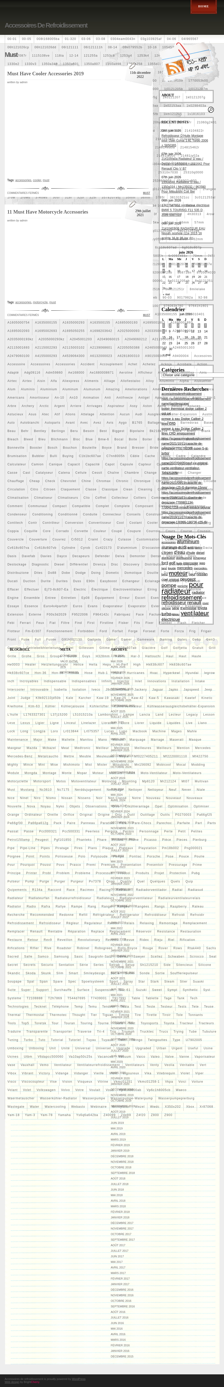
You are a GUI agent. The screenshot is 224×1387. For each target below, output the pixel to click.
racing (105, 890)
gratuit (197, 648)
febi (11, 623)
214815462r (190, 147)
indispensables (84, 681)
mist (88, 764)
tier (94, 1015)
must (11, 789)
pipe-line (28, 848)
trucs (163, 1031)
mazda (32, 748)
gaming (166, 639)
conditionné (68, 514)
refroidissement (21, 923)
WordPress (78, 1378)
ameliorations (136, 389)
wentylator (121, 1106)
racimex (87, 890)
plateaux (126, 848)
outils (165, 814)
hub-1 (103, 673)
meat (65, 748)
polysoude (99, 856)
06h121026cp (18, 47)
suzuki (141, 990)
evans (92, 606)
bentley (40, 431)
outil (131, 814)
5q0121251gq (189, 231)
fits (137, 623)
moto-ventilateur (154, 773)
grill (212, 648)
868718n (184, 272)
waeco (181, 1090)
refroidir (197, 915)
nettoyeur (156, 789)
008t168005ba (48, 39)
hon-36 (40, 673)
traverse (84, 1031)
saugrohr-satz (100, 956)
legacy (192, 714)
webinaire (98, 1106)
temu (92, 1006)
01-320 (70, 39)
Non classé (117, 798)
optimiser (201, 806)
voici (182, 1081)
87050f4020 (206, 272)
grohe (27, 656)
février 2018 (120, 1211)
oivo (115, 806)
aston (147, 406)
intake (200, 681)
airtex (27, 381)
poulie (199, 856)
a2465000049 (156, 347)
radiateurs (105, 898)
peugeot (42, 840)
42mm (176, 206)
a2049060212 (136, 339)
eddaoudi (192, 581)
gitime (104, 648)
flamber (165, 623)
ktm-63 (34, 706)
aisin (41, 381)
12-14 (74, 55)
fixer (149, 623)
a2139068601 (101, 347)
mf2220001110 (175, 756)
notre (136, 798)
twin (122, 1040)
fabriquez (122, 614)
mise (54, 764)
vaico (141, 1056)
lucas (109, 731)
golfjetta (180, 648)
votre (79, 1090)
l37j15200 (59, 714)
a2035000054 (183, 331)
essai (185, 598)
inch (11, 681)
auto (11, 422)
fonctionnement (60, 631)
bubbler (38, 456)
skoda (31, 973)
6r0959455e (178, 256)
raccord (54, 890)
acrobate (184, 364)
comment (15, 506)
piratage (62, 848)
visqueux (85, 1081)
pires (78, 848)
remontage (168, 923)
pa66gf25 (204, 814)
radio (31, 906)
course (186, 531)
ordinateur (33, 814)
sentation (66, 965)
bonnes (192, 439)
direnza (99, 564)
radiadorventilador (151, 890)
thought (78, 1015)
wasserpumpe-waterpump (132, 1098)
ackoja (166, 364)
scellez (157, 956)
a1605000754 (19, 322)
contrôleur (51, 523)
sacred (13, 956)
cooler (152, 523)
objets (74, 806)
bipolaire (137, 431)
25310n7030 (168, 172)
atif (57, 414)
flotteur (14, 631)
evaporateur (113, 606)
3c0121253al (205, 197)
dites (38, 573)
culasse (124, 539)
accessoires (40, 364)
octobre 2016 (121, 1300)
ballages (155, 422)
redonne (66, 915)
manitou (86, 739)
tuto (41, 1040)
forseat (149, 631)
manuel (118, 739)
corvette (81, 531)
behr (25, 431)
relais (129, 923)
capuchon (165, 464)
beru (74, 431)
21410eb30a (190, 139)
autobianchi (29, 422)
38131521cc (179, 197)
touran (69, 1023)
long (24, 731)
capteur (145, 464)
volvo (65, 1090)
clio (86, 497)
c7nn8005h (115, 456)
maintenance (18, 739)
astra (161, 406)
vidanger (81, 1073)
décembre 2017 (122, 1222)
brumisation (17, 456)
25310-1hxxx (185, 164)
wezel (140, 1106)
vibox (12, 1073)
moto (131, 773)
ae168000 (76, 372)
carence (185, 464)
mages (176, 731)
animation (91, 397)
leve (11, 723)
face (140, 614)
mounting (129, 781)
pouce (184, 856)
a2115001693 (19, 347)
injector (123, 681)
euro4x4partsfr (56, 606)
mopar (82, 773)
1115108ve (41, 55)
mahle (192, 731)
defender (102, 556)
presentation (131, 865)
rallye (61, 906)
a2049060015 (108, 339)
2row (11, 197)
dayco (62, 556)
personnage (149, 831)
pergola (111, 831)
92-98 (203, 297)
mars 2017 (118, 1273)
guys (86, 656)
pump (29, 881)
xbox (190, 1106)
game (111, 639)
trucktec (147, 1031)
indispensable (55, 681)
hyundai (191, 673)
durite (46, 581)
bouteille (89, 447)
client (162, 489)
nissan (66, 798)
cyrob (85, 548)
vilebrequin (166, 1073)
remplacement (195, 923)
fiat (52, 623)
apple (197, 397)
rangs (160, 906)
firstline (106, 623)
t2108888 (35, 998)
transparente (37, 1031)
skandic (14, 973)
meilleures (143, 748)
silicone (204, 965)
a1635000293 (73, 322)
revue (129, 940)
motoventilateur (83, 781)
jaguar (157, 689)
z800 (155, 1115)
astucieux (15, 414)
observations (96, 806)
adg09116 (32, 372)
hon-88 (58, 673)
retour (33, 940)
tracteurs (206, 1023)
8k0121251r (174, 289)
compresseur (195, 506)
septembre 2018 (123, 1172)
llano (202, 723)
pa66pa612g (38, 823)
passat (13, 831)
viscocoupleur (33, 1081)
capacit (74, 464)
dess (192, 556)
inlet (138, 681)
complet (102, 506)
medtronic (82, 748)
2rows (25, 197)
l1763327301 (34, 714)
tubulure (209, 1031)
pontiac (136, 856)
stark (154, 981)
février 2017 (120, 1278)
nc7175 (63, 789)
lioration (109, 723)
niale (201, 789)
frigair (206, 631)
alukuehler (203, 381)
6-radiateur (178, 239)
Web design (12, 1381)
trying (178, 1031)
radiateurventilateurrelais (179, 898)
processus (104, 873)
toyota (169, 1023)
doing (96, 573)
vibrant (27, 1073)
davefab (28, 556)
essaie (201, 598)
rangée (123, 906)
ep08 (85, 598)
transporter (62, 1031)
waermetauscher (21, 1098)
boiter (147, 439)
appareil (180, 397)
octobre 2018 (121, 1167)
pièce (166, 840)
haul (169, 656)
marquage (138, 739)
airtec (12, 381)
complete (122, 506)
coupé (117, 531)
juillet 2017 (120, 1250)
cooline (187, 523)
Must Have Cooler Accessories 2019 (45, 73)
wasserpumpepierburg (176, 1098)
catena (64, 472)
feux (40, 623)
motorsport (42, 781)
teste (150, 1006)
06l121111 (70, 47)
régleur (72, 923)
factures (156, 614)
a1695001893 (181, 322)
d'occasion (151, 548)
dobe (66, 573)
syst (206, 990)
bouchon (70, 447)
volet (27, 1090)
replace (97, 931)
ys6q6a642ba (87, 1115)
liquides (174, 723)
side (167, 965)
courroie (153, 531)
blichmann (59, 439)
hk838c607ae (180, 664)
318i (68, 197)
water (34, 1106)
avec (84, 422)
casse (13, 472)
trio (113, 1031)
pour (11, 865)
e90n (91, 581)
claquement (70, 489)
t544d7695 (76, 998)
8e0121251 (204, 281)
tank (181, 998)
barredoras (189, 422)
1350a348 (50, 64)
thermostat (35, 1015)
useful (193, 1048)
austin (207, 414)
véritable (187, 1065)
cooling (205, 523)
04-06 (171, 39)
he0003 (14, 664)
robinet (83, 948)
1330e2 (13, 64)
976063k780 (173, 306)
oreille (52, 814)
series (98, 965)
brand (122, 447)
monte (67, 773)
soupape (15, 981)
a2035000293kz (51, 339)
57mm (199, 222)
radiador (123, 890)
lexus (25, 723)
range (107, 906)
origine (104, 814)
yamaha (64, 1115)
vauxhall (28, 1065)
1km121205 (172, 114)
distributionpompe (183, 564)
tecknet (40, 1006)
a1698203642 (101, 331)
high (137, 664)
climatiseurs (68, 497)
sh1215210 (149, 965)
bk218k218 (158, 431)
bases (209, 422)
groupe (56, 656)
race (71, 890)
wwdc (154, 1106)
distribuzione (18, 573)
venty (154, 1065)
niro (37, 798)
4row (210, 214)
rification (187, 940)
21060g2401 (207, 122)
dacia (207, 548)
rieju (158, 940)
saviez (122, 956)
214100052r (169, 130)
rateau (198, 906)
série (84, 965)
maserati (176, 739)
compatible (81, 506)
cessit (97, 472)
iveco (95, 689)
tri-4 (101, 1031)
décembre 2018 (122, 1156)
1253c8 (109, 55)
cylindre (69, 548)
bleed (28, 439)
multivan (201, 781)
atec (45, 414)
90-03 (167, 297)
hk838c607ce (19, 673)
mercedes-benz (20, 756)
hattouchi (153, 656)
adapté (13, 372)
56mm (184, 222)
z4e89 (126, 1115)
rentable (55, 931)
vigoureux (131, 1073)
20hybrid (160, 122)
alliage (109, 381)
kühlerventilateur (128, 706)
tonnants (195, 1015)
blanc (191, 431)
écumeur (173, 581)
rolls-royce (127, 948)
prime (197, 865)
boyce (107, 447)
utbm (28, 1056)
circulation (16, 489)
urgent (177, 1048)
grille (12, 656)
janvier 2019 (120, 1150)
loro (54, 731)
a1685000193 (126, 322)
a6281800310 (128, 356)
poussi (45, 865)
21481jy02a (190, 155)
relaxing (147, 923)
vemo (44, 1065)
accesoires (203, 356)
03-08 (100, 39)
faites (201, 614)
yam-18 (14, 1115)
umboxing (16, 1048)
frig (192, 631)
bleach (13, 439)
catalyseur (44, 472)
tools (12, 1023)
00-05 (26, 39)
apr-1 (211, 397)
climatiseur (43, 497)
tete (195, 1006)
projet (159, 873)
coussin (204, 531)
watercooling (55, 1106)
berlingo (58, 431)
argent (59, 406)
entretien (68, 598)
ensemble (32, 598)
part (198, 823)
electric (80, 589)
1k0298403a (196, 105)
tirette (151, 1015)
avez (97, 422)
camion (37, 464)
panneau (88, 823)
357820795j (111, 197)
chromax (103, 481)
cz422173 (103, 548)
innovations (156, 681)
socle (115, 973)
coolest (169, 523)
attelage (87, 414)
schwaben (176, 956)
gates (182, 639)
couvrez (59, 539)
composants (169, 506)
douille (153, 573)
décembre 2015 (122, 1356)
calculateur (17, 464)
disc (114, 564)
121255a (91, 55)
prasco (75, 865)
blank (206, 431)
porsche (153, 856)
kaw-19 (103, 698)
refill (83, 915)
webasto (78, 1106)
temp (78, 1006)
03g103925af (151, 39)
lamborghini (108, 714)
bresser (138, 447)
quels (175, 881)
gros (41, 656)
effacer (13, 589)
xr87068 (206, 1106)
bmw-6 (103, 439)
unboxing (36, 1048)
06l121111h (93, 47)
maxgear (14, 748)
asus (32, 414)
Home (203, 6)
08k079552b (132, 47)
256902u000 (187, 181)
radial (177, 890)
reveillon (64, 940)
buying (68, 456)
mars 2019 (118, 1139)
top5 (25, 1023)
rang (92, 906)
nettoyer (135, 789)
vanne (184, 1056)
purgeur (77, 881)
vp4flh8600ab (130, 1090)
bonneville (16, 447)
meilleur (102, 748)
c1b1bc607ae (90, 456)
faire (186, 614)
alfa (54, 381)
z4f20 (141, 1115)
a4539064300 (73, 356)
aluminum (70, 389)
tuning (13, 1040)
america (207, 389)
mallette (68, 739)
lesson (209, 714)
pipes (45, 848)
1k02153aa (172, 105)
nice (11, 798)
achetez (149, 364)
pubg (195, 873)
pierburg (200, 840)
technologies (18, 1006)
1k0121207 (171, 97)
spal (30, 981)
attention (107, 414)
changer (195, 472)
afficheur (145, 372)
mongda (30, 773)
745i (211, 256)
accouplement (111, 364)
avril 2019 (118, 1133)
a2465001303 (183, 347)
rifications (16, 948)
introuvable (39, 689)
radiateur (15, 898)
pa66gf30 (15, 823)
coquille (31, 531)
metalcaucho (48, 756)
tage (168, 998)
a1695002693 (46, 331)
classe (91, 489)
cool (120, 523)
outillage (147, 814)
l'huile (13, 714)
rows (177, 948)
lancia (144, 714)
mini (41, 764)
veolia (169, 1065)
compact (60, 506)
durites (62, 581)
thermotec (58, 1015)
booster (36, 447)
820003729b (162, 272)
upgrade (123, 1048)
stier (184, 981)
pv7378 (95, 881)
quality (126, 881)
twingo (136, 1040)
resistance (166, 931)
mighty (13, 764)
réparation (77, 931)
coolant (135, 523)
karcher (85, 698)
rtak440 (194, 948)
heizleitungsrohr (54, 664)
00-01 (12, 39)
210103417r (182, 122)
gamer (126, 639)
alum (12, 389)
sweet (157, 990)
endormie (193, 589)
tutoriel (74, 1040)
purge (44, 881)
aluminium (48, 389)
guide (72, 656)
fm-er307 (33, 631)
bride (154, 447)
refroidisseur (50, 923)
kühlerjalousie (72, 706)
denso (156, 556)
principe (14, 873)
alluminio (167, 381)
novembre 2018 (122, 1161)
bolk (177, 439)
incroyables (29, 681)
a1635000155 (46, 322)
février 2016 (120, 1345)
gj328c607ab (126, 648)
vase (11, 1065)
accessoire (17, 364)
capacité (92, 464)
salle (28, 956)
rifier (34, 948)
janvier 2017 (120, 1284)
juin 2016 (117, 1323)
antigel (144, 397)
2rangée (209, 189)
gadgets (94, 639)
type (177, 1040)
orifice (69, 814)
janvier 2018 (120, 1217)
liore (125, 723)
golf (164, 648)
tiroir (166, 1015)
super (26, 990)
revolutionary (89, 940)
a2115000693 (191, 339)
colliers (140, 497)
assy (134, 406)
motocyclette (18, 781)
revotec (112, 940)
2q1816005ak (186, 189)
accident (88, 364)
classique (110, 489)
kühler (50, 706)
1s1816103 (196, 114)
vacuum (124, 1056)
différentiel (79, 564)
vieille (99, 1073)
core (47, 531)
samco (43, 956)
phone (134, 840)
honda (74, 673)
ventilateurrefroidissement (98, 1065)
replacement (120, 931)
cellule (81, 472)
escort (140, 598)
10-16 (152, 47)
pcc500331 (71, 831)
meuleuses (105, 756)
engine (13, 598)
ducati (13, 581)
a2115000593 (163, 339)
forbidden (86, 631)
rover (163, 948)
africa (162, 372)
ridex (144, 940)
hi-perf (122, 664)
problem (63, 873)
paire (71, 823)
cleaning (145, 489)
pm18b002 (170, 848)
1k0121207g (195, 97)
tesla (124, 1006)
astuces (194, 406)
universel (103, 1048)
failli (173, 614)
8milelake (197, 289)
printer (31, 873)
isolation (79, 689)
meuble (85, 756)
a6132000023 (101, 356)
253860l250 (162, 181)
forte (165, 631)
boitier (163, 439)
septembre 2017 (123, 1239)
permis (128, 831)
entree (50, 598)
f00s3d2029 (57, 614)
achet (132, 364)
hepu (107, 664)
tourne (103, 1023)
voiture (197, 1081)
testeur (167, 1006)
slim (59, 973)
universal (83, 1048)
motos (61, 781)
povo (61, 865)
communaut (37, 506)
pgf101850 (62, 840)
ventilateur (63, 1065)
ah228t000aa (183, 372)
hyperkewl (171, 673)
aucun (125, 414)
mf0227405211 (146, 756)
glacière (149, 648)
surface (83, 990)
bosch (53, 447)
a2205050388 (128, 347)
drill (186, 573)
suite (12, 990)
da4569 (191, 548)
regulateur (93, 923)
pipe (11, 848)
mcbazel (49, 748)
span (44, 981)
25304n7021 (160, 164)
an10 (73, 397)
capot (110, 464)
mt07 (185, 781)
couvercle (16, 539)
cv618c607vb (46, 548)
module (13, 773)
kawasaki (172, 698)
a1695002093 (19, 331)
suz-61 (125, 990)
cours (170, 531)
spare (58, 981)
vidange (61, 1073)
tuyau (91, 1040)
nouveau (153, 798)
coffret (100, 497)
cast (26, 472)
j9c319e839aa (117, 689)
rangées (142, 906)
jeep (208, 689)
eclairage (152, 581)
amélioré (160, 389)
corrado (62, 531)
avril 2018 (118, 1200)
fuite (25, 639)
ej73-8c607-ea (56, 589)
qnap (110, 881)
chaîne (113, 472)
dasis (12, 556)
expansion (193, 606)
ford (103, 631)
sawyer (139, 956)
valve (169, 1056)
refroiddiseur (156, 915)
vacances (105, 1056)
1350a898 (113, 64)
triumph (128, 1031)
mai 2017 (117, 1261)
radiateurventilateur (136, 898)
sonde (145, 973)
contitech (15, 523)
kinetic (206, 698)
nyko (60, 806)
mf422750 (200, 756)
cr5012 (77, 539)
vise (53, 1081)
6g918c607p (192, 247)
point (30, 856)
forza (179, 631)
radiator (14, 906)
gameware (145, 639)
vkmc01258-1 (149, 1081)
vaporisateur (204, 1056)
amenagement (183, 389)
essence (31, 606)
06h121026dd (45, 47)
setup (130, 965)
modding (198, 764)
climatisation (18, 497)
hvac (154, 673)
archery (28, 406)
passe (29, 831)
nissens (84, 798)
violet (185, 1073)
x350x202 (173, 1106)
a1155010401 (193, 314)
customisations (177, 539)
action (202, 364)
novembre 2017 (122, 1228)
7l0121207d (178, 264)
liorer (139, 723)
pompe (118, 856)
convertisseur (100, 523)
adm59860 (54, 372)
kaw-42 (138, 698)
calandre (198, 456)
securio (47, 965)
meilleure (121, 748)
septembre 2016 (123, 1306)
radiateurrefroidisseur (73, 898)
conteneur (197, 514)
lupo (123, 731)
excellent (172, 606)
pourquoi (27, 865)
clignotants (203, 489)
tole (179, 1015)
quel (141, 881)
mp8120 (148, 781)
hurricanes (135, 673)
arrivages (94, 406)
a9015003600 (156, 356)
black (177, 431)
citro (34, 489)
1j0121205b (173, 89)
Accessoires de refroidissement (46, 25)
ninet (24, 798)
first (91, 623)
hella (93, 664)
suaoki (198, 981)
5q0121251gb (161, 231)
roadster (64, 948)
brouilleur (172, 447)
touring (86, 1023)
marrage (157, 739)
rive (48, 948)
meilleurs (164, 748)
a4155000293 (46, 356)
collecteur (120, 497)
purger (60, 881)
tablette (152, 998)
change (150, 472)
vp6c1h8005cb (158, 1090)
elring (152, 589)
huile (117, 673)
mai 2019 (117, 1128)
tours (118, 1023)
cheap (34, 481)
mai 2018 (117, 1195)
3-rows (41, 197)
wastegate (16, 1106)
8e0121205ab (179, 281)
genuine (14, 648)
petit (182, 831)
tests (182, 1006)
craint (93, 539)
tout (132, 1023)
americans (16, 397)
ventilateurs (135, 1065)
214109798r (165, 139)
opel (158, 806)
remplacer (16, 931)
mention (183, 748)
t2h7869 (55, 998)
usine (208, 1048)
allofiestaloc (130, 381)
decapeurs (81, 556)
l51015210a (83, 714)
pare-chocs (141, 823)
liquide (156, 723)
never (186, 789)
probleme (82, 873)
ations (70, 414)
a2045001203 (81, 339)
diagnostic (40, 564)
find (78, 623)
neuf (173, 789)
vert (203, 1065)
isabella (60, 689)
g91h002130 (72, 639)
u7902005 (194, 1040)
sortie (160, 973)
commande (197, 497)
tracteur (186, 1023)
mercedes (203, 748)
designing (174, 556)
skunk (46, 973)
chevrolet (68, 481)
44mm (190, 206)
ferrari (25, 623)
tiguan (107, 1015)
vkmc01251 (123, 1081)
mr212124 (168, 781)
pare (123, 823)
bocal (118, 439)
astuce (176, 406)
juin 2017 (117, 1256)
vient (113, 1073)
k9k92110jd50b (48, 698)
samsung (61, 956)
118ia (59, 55)
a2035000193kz (20, 339)
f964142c (101, 614)
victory (44, 1073)
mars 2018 (118, 1206)
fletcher (198, 623)
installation (180, 681)
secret (13, 965)
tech (193, 998)
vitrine (103, 1081)
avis (110, 422)
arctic (44, 406)
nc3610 (46, 789)
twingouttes (157, 1040)
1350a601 (71, 64)
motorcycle (40, 302)
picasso (150, 840)
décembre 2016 (122, 1289)
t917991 (119, 998)
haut (182, 656)
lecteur (175, 714)
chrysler (162, 481)
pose (169, 856)
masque (195, 739)
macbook (140, 731)
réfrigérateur (104, 915)
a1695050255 (73, 331)
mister (102, 764)
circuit (193, 481)
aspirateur (116, 406)
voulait (94, 1090)
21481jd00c (166, 155)
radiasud (195, 890)
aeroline (126, 372)
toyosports (149, 1023)
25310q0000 (193, 172)
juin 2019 (117, 1122)
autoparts (52, 422)
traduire (14, 1031)
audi (138, 414)
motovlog (109, 781)
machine (159, 731)
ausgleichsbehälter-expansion (172, 414)
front (12, 639)
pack (58, 823)
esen (155, 598)
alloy (150, 381)
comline (176, 497)
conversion (74, 523)
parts (211, 823)
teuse (209, 1006)
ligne (54, 723)
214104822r (194, 130)
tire (138, 1015)
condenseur (17, 514)
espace (170, 598)
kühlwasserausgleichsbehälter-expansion (181, 706)
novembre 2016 (122, 1295)
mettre (69, 756)
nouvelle (15, 806)
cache (150, 456)
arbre (12, 406)
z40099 (110, 1115)
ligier (40, 723)
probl (46, 873)
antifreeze (124, 397)
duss (77, 581)
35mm (130, 197)
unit (52, 1048)
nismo (51, 798)
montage (50, 773)
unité (65, 1048)
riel (171, 940)
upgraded (143, 1048)
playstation (147, 848)
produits (142, 873)
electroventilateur (127, 589)
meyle (124, 756)
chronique (142, 481)
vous (110, 1090)
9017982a (185, 297)
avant (70, 422)
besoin (88, 431)
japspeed (191, 689)
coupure (134, 531)
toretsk (40, 1023)
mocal (181, 764)
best (103, 431)
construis (176, 514)
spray (128, 981)
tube (193, 1031)
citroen (50, 489)
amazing (113, 389)
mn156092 (143, 764)
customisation (148, 539)
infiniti (107, 681)
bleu (42, 439)
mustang (27, 789)
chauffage (16, 481)
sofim (129, 973)
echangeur (131, 581)
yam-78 (46, 1115)
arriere (75, 406)
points (45, 856)
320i (80, 197)
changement (172, 472)
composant (144, 506)
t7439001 (99, 998)
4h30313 (194, 214)
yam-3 (30, 1115)
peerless (92, 831)
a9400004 (180, 356)
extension (16, 614)
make (52, 739)
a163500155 (100, 322)
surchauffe (63, 990)
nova (31, 806)
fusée (51, 639)
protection (177, 873)
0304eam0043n (123, 39)
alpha (184, 381)
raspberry (178, 906)
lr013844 (71, 731)
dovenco (171, 573)
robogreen (103, 948)
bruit (189, 447)
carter (202, 464)
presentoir (155, 865)
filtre (65, 623)
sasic (78, 956)
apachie (161, 397)
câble (134, 456)
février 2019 (120, 1145)
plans (92, 848)
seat (213, 956)
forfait (117, 631)
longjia (39, 731)
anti (108, 397)
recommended (42, 915)
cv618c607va (19, 548)
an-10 (59, 397)
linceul (70, 723)
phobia (117, 840)
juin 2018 (117, 1189)
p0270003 (183, 814)
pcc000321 (48, 831)
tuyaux (107, 1040)
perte (168, 831)
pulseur (14, 881)
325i (92, 197)
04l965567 (190, 39)
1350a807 (92, 64)
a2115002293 (46, 347)
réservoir (144, 931)
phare (102, 840)
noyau (46, 806)
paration (107, 823)
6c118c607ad (166, 247)
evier (155, 606)
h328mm (103, 656)
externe (35, 614)
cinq (178, 481)
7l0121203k (154, 264)
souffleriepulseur (184, 973)
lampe (128, 714)
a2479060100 (19, 356)
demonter (137, 556)
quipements (17, 890)
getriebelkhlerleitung (43, 648)
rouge (148, 948)
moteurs (115, 773)
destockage (17, 564)
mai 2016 (117, 1328)
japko (173, 689)
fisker (124, 623)
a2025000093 (128, 331)
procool (124, 873)
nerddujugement (88, 789)
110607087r (17, 55)
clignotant (180, 489)
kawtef (190, 698)
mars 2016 (118, 1339)
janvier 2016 (120, 1350)
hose (89, 673)
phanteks (84, 840)
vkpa (169, 1081)
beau (12, 431)
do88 (52, 573)
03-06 (86, 39)
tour (55, 1023)
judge (26, 698)
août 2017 (118, 1245)
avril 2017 (118, 1267)
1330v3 (31, 64)
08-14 (112, 47)
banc (171, 422)
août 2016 (118, 1311)
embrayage (171, 589)
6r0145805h (153, 256)
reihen (113, 923)
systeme (14, 998)
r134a (37, 890)
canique (55, 464)
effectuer (31, 589)
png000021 (193, 848)
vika (148, 1073)
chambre (132, 472)
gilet (70, 648)
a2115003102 (73, 347)
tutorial (57, 1040)
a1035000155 (166, 314)
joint (11, 698)
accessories (65, 364)
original (86, 814)
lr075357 (91, 731)
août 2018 (118, 1178)
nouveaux (195, 798)
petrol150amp (19, 840)
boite (133, 439)
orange (13, 814)
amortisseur (39, 397)
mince (28, 764)
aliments (92, 381)
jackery (140, 689)
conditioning (42, 514)
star (141, 981)
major (37, 739)
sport (114, 981)
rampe (77, 906)
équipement (104, 598)
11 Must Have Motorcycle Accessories (47, 212)
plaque (108, 848)
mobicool (164, 764)
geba (196, 639)
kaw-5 (154, 698)
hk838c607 (155, 664)
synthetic (190, 990)
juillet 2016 (120, 1317)
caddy (165, 456)
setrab (114, 965)
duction (29, 581)
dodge (81, 573)
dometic (112, 573)
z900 (168, 1115)
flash (182, 623)
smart (73, 973)
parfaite (183, 823)
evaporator (137, 606)
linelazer (88, 723)
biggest (118, 431)
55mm (169, 222)
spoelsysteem (93, 981)
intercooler (16, 689)
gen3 (210, 639)
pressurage (178, 865)
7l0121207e (202, 264)
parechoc (164, 823)
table (136, 998)
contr (32, 523)
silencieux (184, 965)
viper (199, 1073)
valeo (155, 1056)
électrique (99, 589)
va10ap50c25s (80, 1056)
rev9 (48, 940)
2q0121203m (160, 189)
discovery (131, 564)
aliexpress (70, 381)
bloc (76, 439)
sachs (211, 948)
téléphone (60, 1006)
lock (11, 731)
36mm (145, 197)
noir (99, 798)
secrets (29, 965)
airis (203, 372)
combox (158, 497)
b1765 (137, 422)
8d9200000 (154, 281)
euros (77, 606)
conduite (90, 514)
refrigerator (130, 915)
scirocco (197, 956)
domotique (133, 573)
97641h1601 (199, 306)
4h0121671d (172, 214)
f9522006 (80, 614)
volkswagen (46, 1090)
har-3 (135, 656)
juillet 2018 (120, 1184)
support (42, 990)
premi (91, 865)
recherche (16, 915)
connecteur (112, 514)
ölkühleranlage (137, 806)
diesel (59, 564)
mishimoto (71, 764)
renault (36, 931)
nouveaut (173, 798)
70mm (198, 256)
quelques (157, 881)
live (189, 723)
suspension (104, 990)
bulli (53, 456)
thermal (14, 1015)
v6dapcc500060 (50, 1056)
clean (128, 489)
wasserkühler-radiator (58, 1098)
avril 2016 (118, 1334)
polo (82, 856)
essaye (13, 606)
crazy (108, 539)
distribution (154, 564)
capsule (126, 464)
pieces (182, 840)
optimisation (178, 806)
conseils (134, 514)
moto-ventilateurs (187, 773)
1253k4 (143, 55)
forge (133, 631)
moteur (98, 773)
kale (69, 698)
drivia (200, 573)
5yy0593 (157, 239)
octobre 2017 (121, 1234)
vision (67, 1081)
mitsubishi (121, 764)
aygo (123, 422)
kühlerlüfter (99, 706)
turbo (28, 1040)
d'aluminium (127, 548)
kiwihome (15, 706)
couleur (99, 531)
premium (108, 865)
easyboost (108, 581)
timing (124, 1015)
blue (89, 439)
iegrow (209, 673)
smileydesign (94, 973)
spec (72, 981)
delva (120, 556)
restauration (190, 931)
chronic (122, 481)
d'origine (172, 548)
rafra (45, 906)
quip (189, 881)
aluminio (28, 389)
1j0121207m (198, 89)
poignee (14, 856)
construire (154, 514)
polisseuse (64, 856)
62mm (198, 239)
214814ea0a (165, 147)
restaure (15, 940)
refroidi (178, 915)
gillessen (86, 648)
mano (102, 739)
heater (30, 664)
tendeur (108, 1006)
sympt (172, 990)
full (38, 639)
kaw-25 (120, 698)
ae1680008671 (102, 372)
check (50, 481)
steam (169, 981)
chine (86, 481)
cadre (181, 456)
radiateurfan (39, 898)
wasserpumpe (94, 1098)
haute (196, 656)
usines (13, 1056)
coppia (13, 531)
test (137, 1006)
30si (56, 197)
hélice (78, 664)
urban (161, 1048)
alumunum (92, 389)
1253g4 (126, 55)
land (160, 714)
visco (12, 1081)
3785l (160, 197)
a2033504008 (156, 331)
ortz (118, 814)
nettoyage (115, 789)
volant (13, 1090)
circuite (210, 481)
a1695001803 (154, 322)
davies (46, 556)
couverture (38, 539)
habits (120, 656)
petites (197, 831)
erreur (124, 598)
